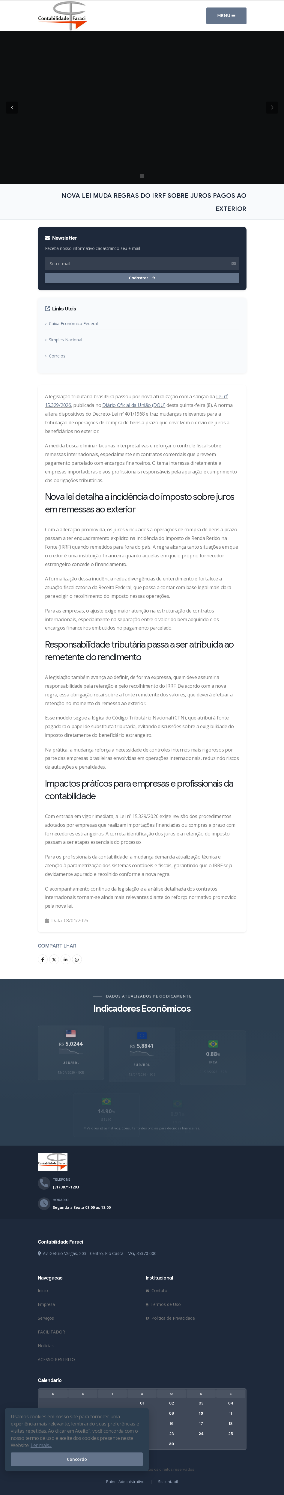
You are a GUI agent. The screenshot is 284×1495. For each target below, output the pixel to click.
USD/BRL (70, 1073)
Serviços (46, 1318)
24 (201, 1434)
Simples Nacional (65, 340)
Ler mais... (41, 1445)
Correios (57, 356)
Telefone (61, 1179)
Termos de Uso (163, 1304)
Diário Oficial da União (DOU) (133, 405)
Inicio (43, 1290)
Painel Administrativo (125, 1481)
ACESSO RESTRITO (56, 1359)
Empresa (46, 1304)
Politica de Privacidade (170, 1318)
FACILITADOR (51, 1332)
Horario (61, 1199)
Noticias (46, 1345)
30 (171, 1444)
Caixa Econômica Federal (73, 323)
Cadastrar (142, 277)
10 (201, 1413)
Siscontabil (168, 1481)
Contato (156, 1290)
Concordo (77, 1459)
